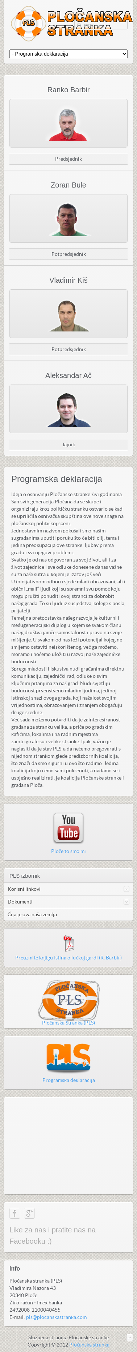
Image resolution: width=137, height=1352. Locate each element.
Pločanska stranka (89, 1345)
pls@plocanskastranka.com (56, 1317)
